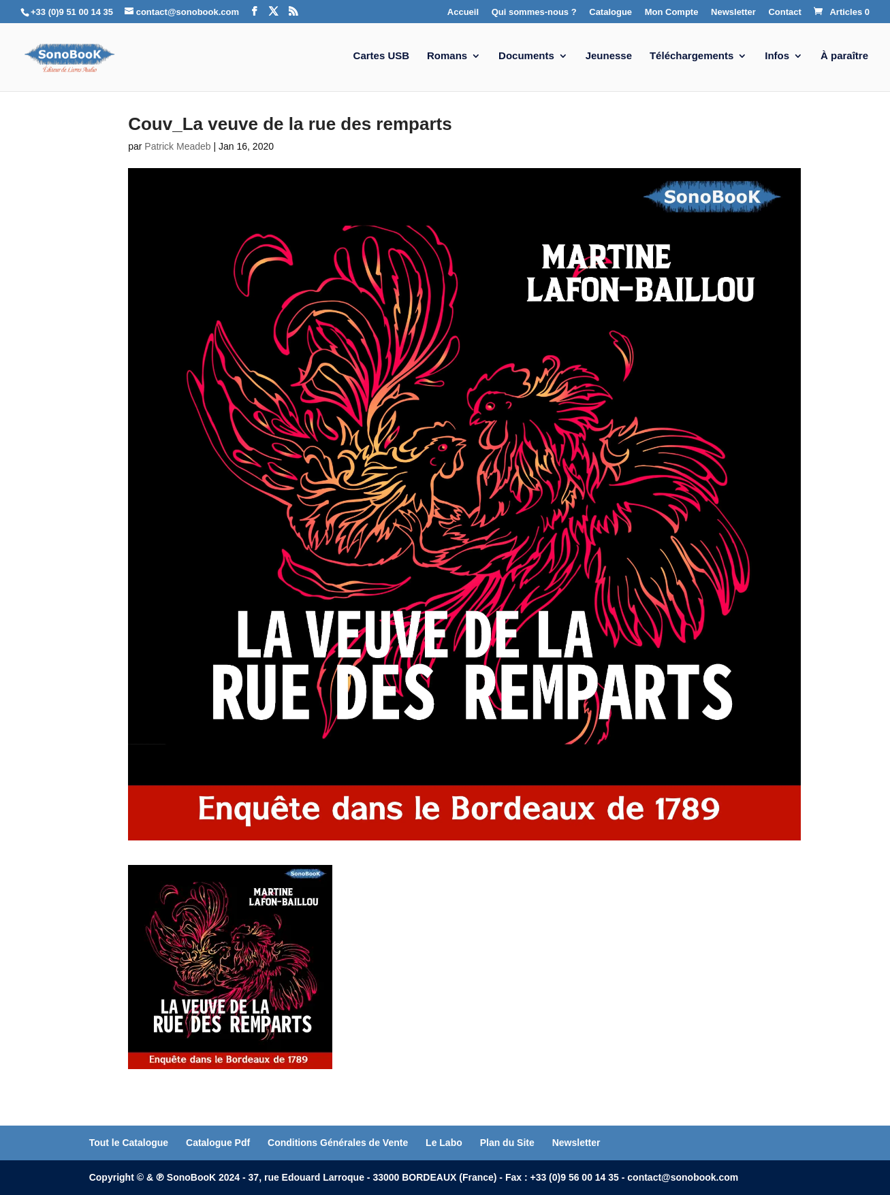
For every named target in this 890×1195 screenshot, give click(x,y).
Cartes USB (381, 56)
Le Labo (444, 1142)
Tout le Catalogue (128, 1142)
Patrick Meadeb (177, 146)
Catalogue (610, 12)
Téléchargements (691, 56)
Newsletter (733, 12)
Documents (526, 56)
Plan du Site (507, 1142)
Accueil (463, 12)
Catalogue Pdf (218, 1142)
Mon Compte (672, 12)
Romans (447, 56)
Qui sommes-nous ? (534, 12)
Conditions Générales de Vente (338, 1142)
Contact (784, 12)
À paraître (844, 56)
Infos (777, 56)
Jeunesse (609, 56)
